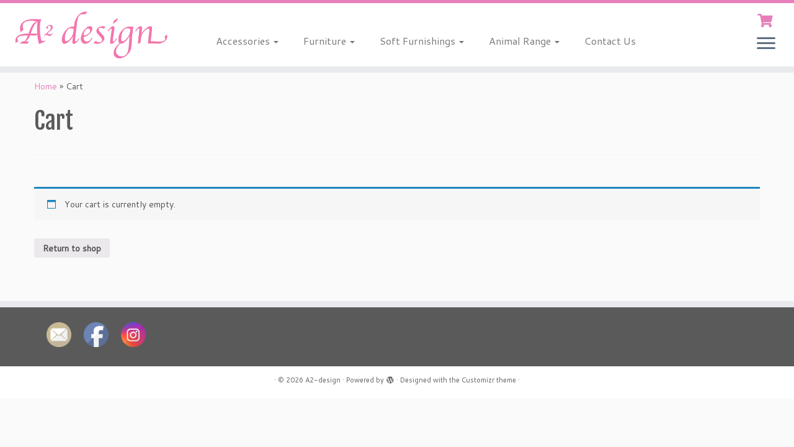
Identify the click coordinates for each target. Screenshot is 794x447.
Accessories (247, 41)
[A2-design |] (91, 34)
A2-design (323, 380)
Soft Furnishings (422, 41)
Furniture (329, 41)
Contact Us (610, 41)
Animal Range (524, 41)
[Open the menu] (766, 44)
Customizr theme (489, 380)
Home (45, 86)
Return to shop (72, 248)
